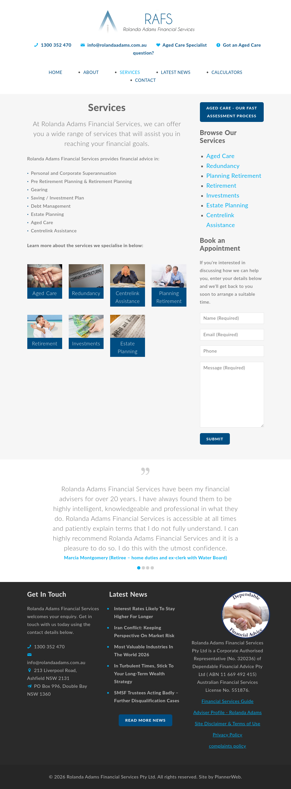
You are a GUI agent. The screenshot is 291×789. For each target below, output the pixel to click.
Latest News (176, 72)
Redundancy (223, 165)
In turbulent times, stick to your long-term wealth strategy (144, 673)
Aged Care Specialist (184, 45)
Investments (222, 195)
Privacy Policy (227, 734)
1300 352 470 (57, 45)
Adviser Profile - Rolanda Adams (227, 712)
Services (130, 72)
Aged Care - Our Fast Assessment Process (231, 111)
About (91, 72)
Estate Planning (227, 205)
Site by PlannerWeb (220, 776)
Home (55, 72)
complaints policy (227, 746)
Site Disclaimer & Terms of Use (227, 723)
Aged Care (220, 155)
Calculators (226, 72)
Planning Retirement (233, 175)
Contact (145, 80)
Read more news (145, 720)
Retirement (221, 185)
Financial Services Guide (228, 701)
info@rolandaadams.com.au (117, 45)
